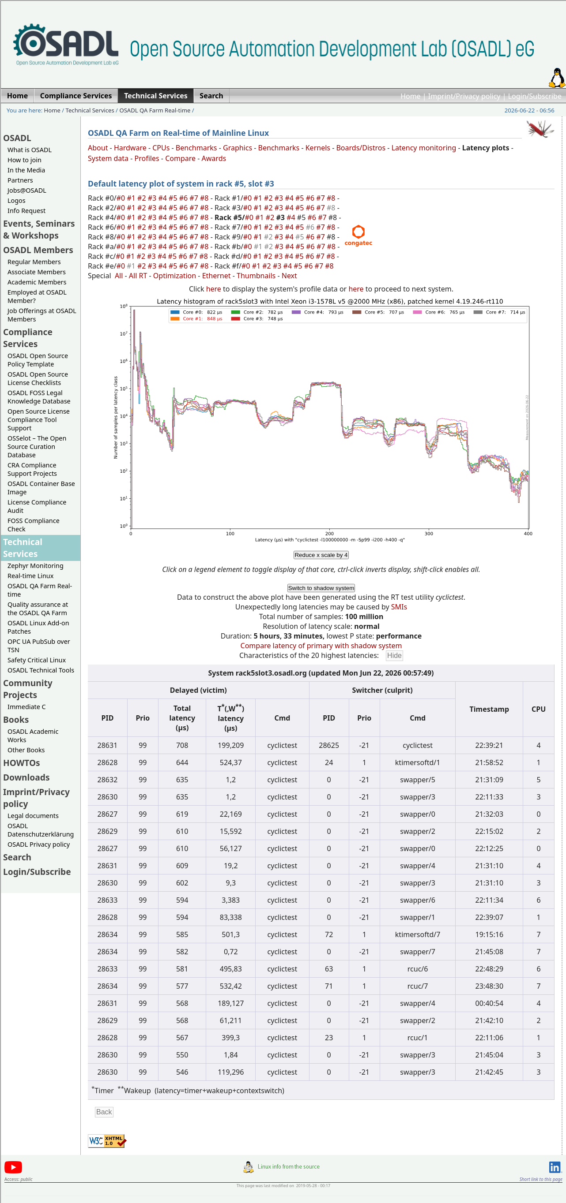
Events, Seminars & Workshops (39, 229)
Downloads (26, 777)
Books (16, 719)
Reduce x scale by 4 (320, 555)
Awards (214, 158)
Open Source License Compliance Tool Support (39, 419)
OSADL (17, 138)
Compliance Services (28, 338)
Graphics (237, 148)
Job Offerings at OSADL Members (42, 314)
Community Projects (28, 689)
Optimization (174, 275)
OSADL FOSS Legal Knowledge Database (39, 397)
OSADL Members (38, 250)
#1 (132, 198)
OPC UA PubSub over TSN (39, 645)
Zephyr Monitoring (36, 565)
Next (289, 275)
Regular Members (34, 262)
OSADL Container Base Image (41, 487)
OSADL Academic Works (33, 735)
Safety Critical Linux (37, 660)
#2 (142, 198)
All (119, 275)
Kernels (318, 148)
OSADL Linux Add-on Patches (38, 627)
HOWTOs (21, 763)
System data (108, 158)
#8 (205, 198)
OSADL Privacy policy (39, 844)
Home (410, 96)
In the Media (26, 170)
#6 (184, 198)
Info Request (26, 210)
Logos (17, 200)
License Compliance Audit (37, 506)
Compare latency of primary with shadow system (321, 645)
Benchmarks (196, 148)
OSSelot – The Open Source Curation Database (37, 446)
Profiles (147, 158)
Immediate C (27, 706)
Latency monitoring (424, 148)
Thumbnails (256, 275)
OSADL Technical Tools (41, 670)
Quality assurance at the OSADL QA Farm (38, 608)
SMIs (399, 607)
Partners (20, 180)
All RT (138, 275)
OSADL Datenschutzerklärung (41, 830)
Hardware (130, 148)
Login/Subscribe (535, 96)
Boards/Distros (360, 148)
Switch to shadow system (321, 588)
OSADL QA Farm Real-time (154, 110)
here (213, 289)
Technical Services (90, 110)
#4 (163, 198)
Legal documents (33, 815)
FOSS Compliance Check (34, 524)
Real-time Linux (30, 576)
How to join (25, 160)
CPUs (161, 148)
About (98, 148)
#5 (174, 198)
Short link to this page (541, 1179)
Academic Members (37, 282)
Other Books (26, 750)
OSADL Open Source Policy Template (38, 359)
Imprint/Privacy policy (464, 96)
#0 (122, 198)
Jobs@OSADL (27, 190)
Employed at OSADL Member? (37, 296)
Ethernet (216, 275)
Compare (180, 158)
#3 (153, 198)
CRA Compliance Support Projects (32, 469)
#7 (194, 198)
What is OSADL (30, 150)
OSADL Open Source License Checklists (38, 378)
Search (17, 857)
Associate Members (37, 272)
